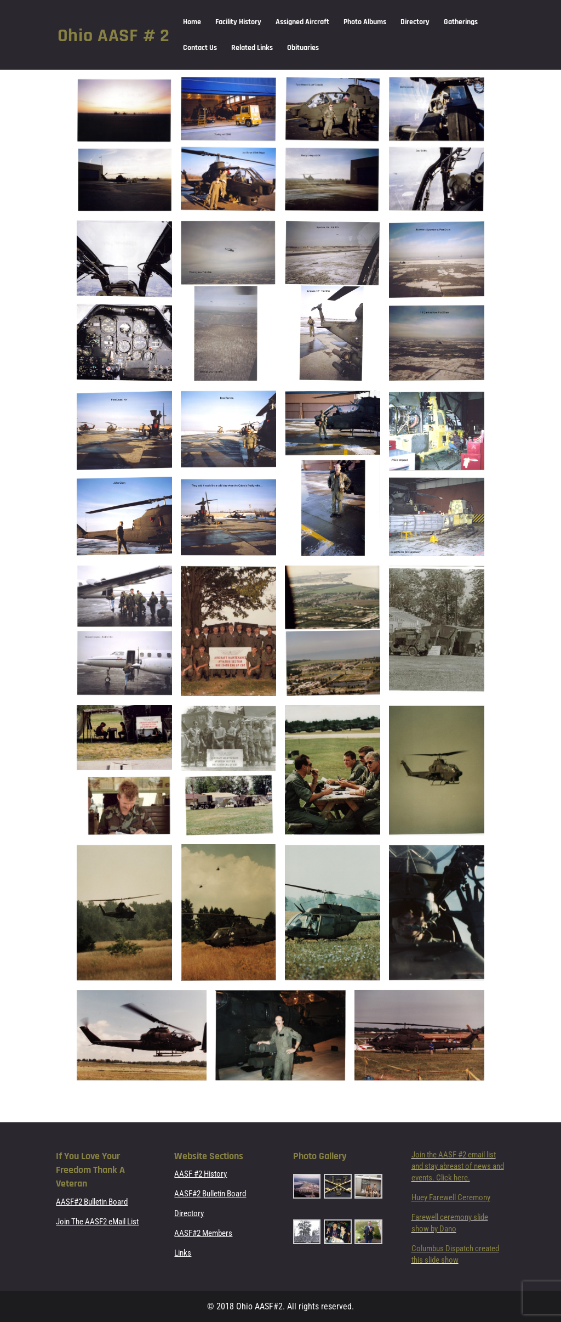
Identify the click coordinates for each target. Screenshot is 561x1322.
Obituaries (303, 48)
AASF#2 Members (203, 1233)
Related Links (252, 48)
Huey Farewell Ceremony (450, 1197)
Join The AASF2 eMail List (97, 1222)
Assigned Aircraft (302, 22)
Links (182, 1253)
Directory (415, 22)
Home (192, 22)
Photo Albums (365, 22)
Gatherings (461, 22)
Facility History (238, 22)
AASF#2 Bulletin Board (92, 1202)
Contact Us (200, 48)
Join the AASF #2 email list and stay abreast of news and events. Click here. (457, 1166)
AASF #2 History (200, 1174)
